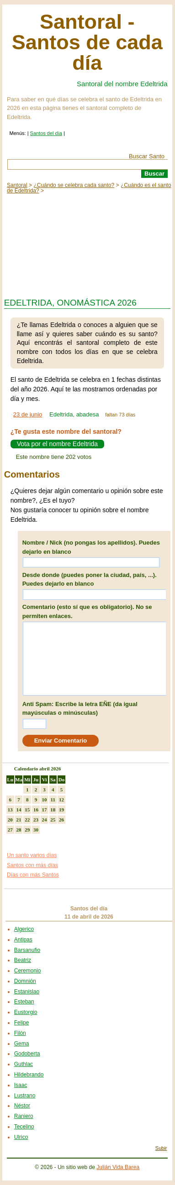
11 (53, 799)
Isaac (20, 1085)
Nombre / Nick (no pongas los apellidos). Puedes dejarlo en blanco (91, 547)
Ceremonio (27, 970)
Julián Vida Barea (117, 1167)
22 (27, 819)
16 (35, 809)
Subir (161, 1148)
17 (44, 809)
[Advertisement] (87, 243)
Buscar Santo (146, 156)
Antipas (23, 939)
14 (18, 809)
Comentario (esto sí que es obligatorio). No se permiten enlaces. (87, 611)
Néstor (22, 1105)
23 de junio (27, 414)
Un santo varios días (32, 855)
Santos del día (46, 133)
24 (44, 819)
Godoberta (27, 1053)
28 (18, 829)
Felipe (21, 1022)
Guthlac (23, 1064)
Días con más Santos (33, 875)
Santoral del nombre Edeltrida (122, 84)
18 (52, 809)
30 (35, 829)
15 (27, 809)
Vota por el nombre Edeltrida (57, 444)
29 (27, 829)
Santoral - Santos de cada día (87, 42)
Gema (21, 1043)
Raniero (23, 1116)
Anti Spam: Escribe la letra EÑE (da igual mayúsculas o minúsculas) (80, 709)
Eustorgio (25, 1012)
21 (18, 819)
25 (52, 819)
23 (35, 819)
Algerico (24, 929)
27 (10, 829)
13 (10, 809)
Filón (20, 1033)
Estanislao (26, 991)
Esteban (24, 1001)
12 (61, 799)
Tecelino (24, 1126)
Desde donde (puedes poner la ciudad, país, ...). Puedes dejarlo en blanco (89, 579)
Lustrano (25, 1095)
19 (61, 809)
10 (44, 799)
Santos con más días (32, 865)
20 (10, 819)
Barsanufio (27, 950)
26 (61, 819)
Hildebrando (29, 1074)
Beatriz (22, 960)
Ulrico (21, 1137)
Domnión (25, 981)
